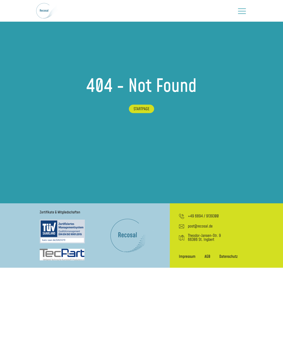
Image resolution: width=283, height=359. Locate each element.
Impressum (187, 257)
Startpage (141, 109)
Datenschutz (228, 257)
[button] (242, 11)
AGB (207, 257)
